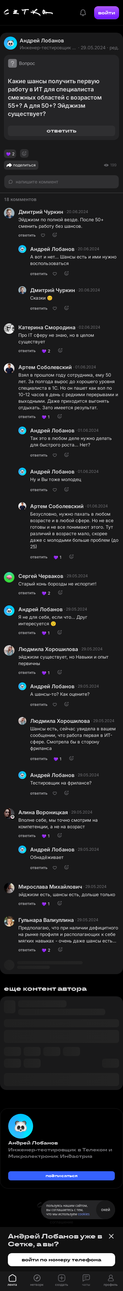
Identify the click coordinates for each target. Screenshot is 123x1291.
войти (106, 12)
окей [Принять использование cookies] (105, 1209)
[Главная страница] (28, 13)
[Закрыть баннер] (111, 1236)
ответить (61, 130)
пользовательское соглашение (61, 1219)
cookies (84, 1214)
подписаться (62, 1175)
